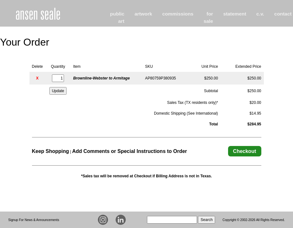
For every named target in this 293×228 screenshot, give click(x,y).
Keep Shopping (50, 151)
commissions (177, 13)
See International (202, 113)
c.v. (260, 13)
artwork (143, 13)
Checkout (244, 151)
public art (117, 17)
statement (234, 13)
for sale (208, 17)
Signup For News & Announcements (33, 220)
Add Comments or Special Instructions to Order (129, 151)
